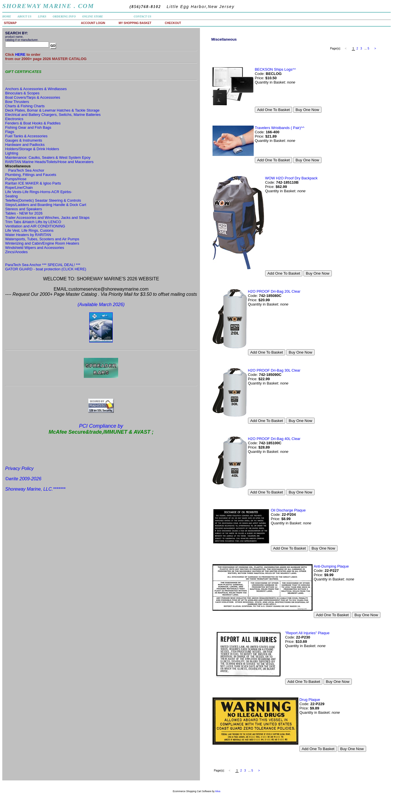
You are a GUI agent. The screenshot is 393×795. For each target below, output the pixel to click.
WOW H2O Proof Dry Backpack (291, 178)
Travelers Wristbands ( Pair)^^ (279, 128)
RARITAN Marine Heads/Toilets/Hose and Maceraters (49, 162)
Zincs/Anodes (16, 252)
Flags (9, 132)
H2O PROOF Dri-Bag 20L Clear (274, 291)
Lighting (11, 153)
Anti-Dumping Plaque (331, 566)
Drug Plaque (309, 699)
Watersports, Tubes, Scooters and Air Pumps (42, 239)
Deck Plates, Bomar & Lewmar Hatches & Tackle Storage (52, 110)
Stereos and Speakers (23, 209)
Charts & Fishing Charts (25, 106)
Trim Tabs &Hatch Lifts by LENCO (33, 222)
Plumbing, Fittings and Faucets (30, 175)
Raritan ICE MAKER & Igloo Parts (33, 183)
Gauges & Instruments (23, 140)
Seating (11, 196)
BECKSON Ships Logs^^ (275, 69)
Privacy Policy (19, 468)
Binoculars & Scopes (22, 93)
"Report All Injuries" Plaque (307, 633)
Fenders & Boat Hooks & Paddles (33, 123)
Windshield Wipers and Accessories (34, 247)
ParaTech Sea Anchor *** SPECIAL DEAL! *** (42, 265)
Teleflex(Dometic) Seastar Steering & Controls (43, 200)
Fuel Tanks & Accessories (26, 136)
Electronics (14, 119)
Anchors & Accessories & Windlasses (36, 89)
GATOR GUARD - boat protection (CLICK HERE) (45, 269)
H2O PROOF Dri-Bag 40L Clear (274, 439)
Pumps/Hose (15, 179)
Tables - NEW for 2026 (24, 213)
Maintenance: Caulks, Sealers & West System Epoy (47, 157)
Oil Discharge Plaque (288, 510)
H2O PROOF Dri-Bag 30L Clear (274, 370)
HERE (21, 54)
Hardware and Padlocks (25, 144)
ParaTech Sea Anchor (26, 170)
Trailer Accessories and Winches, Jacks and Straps (47, 217)
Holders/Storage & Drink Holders (32, 149)
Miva (218, 791)
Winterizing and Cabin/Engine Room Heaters (42, 243)
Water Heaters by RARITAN (28, 235)
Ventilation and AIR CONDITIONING (35, 226)
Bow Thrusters (17, 102)
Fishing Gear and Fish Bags (28, 127)
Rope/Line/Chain (19, 187)
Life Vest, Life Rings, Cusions (29, 230)
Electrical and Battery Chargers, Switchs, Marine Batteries (53, 114)
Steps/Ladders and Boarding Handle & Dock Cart (45, 205)
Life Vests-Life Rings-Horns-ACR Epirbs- (38, 192)
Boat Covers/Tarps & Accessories (32, 97)
